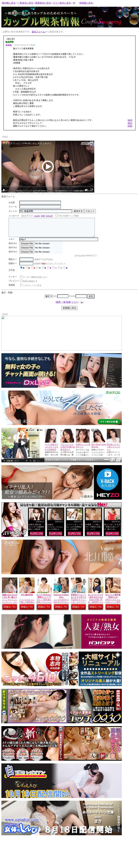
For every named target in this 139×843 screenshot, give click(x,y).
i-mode (37, 216)
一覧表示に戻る (25, 3)
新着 (68, 305)
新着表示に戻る (43, 3)
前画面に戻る (86, 3)
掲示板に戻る (8, 3)
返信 (130, 120)
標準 (58, 305)
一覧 (63, 305)
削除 (130, 126)
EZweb (49, 216)
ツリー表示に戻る (62, 3)
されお (9, 45)
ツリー (74, 305)
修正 (130, 123)
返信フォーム (38, 31)
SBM (43, 216)
